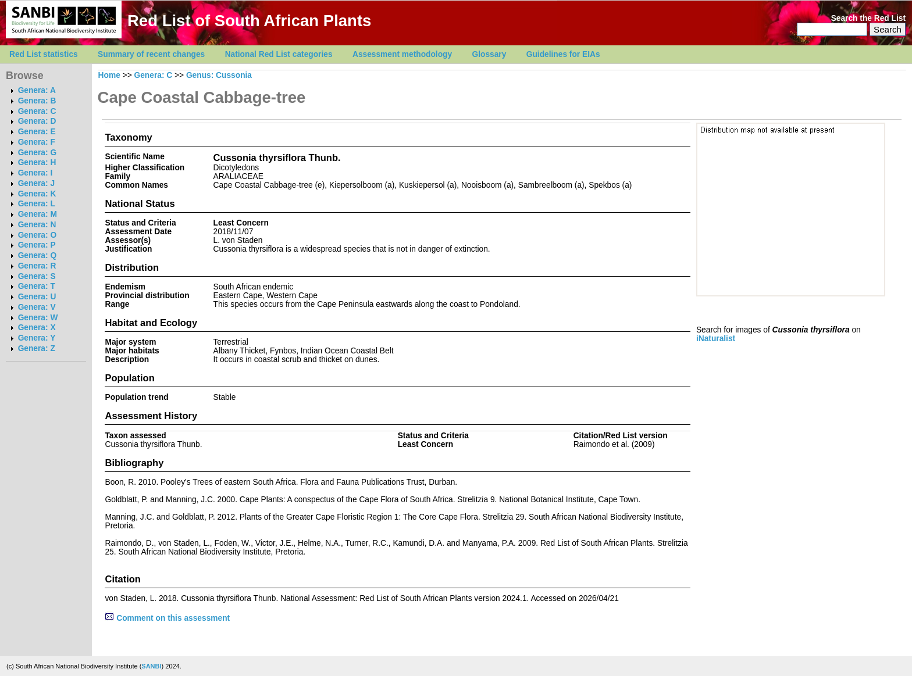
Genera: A (37, 90)
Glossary (489, 54)
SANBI (151, 666)
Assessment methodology (402, 54)
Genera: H (37, 162)
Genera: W (38, 317)
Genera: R (37, 266)
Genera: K (37, 193)
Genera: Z (36, 348)
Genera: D (37, 121)
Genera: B (37, 100)
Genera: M (37, 214)
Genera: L (36, 203)
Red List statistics (43, 54)
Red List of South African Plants (249, 21)
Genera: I (35, 173)
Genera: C (37, 111)
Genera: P (37, 245)
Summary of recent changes (151, 54)
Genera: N (37, 224)
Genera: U (37, 296)
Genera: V (37, 307)
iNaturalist (715, 338)
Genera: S (37, 276)
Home (109, 75)
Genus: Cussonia (219, 75)
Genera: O (37, 235)
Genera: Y (37, 338)
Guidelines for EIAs (563, 54)
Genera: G (37, 152)
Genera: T (36, 286)
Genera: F (36, 142)
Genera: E (37, 131)
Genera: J (36, 183)
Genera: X (37, 327)
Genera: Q (37, 255)
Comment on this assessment (167, 618)
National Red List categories (279, 54)
